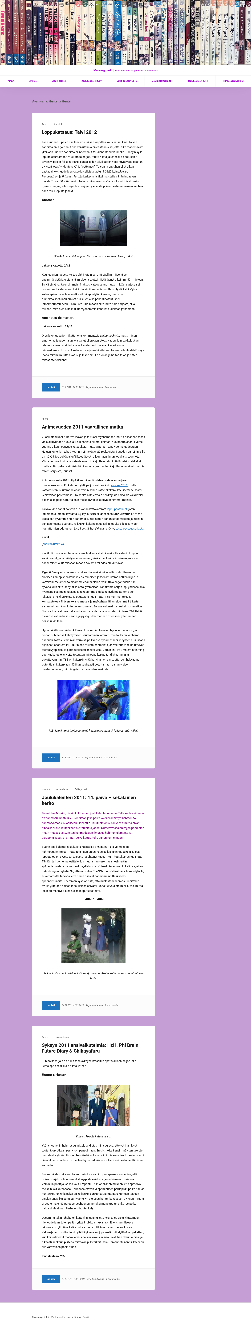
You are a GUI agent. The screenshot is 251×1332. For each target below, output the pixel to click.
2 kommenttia (112, 1005)
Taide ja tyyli (81, 789)
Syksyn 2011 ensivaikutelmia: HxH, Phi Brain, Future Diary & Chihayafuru (91, 1048)
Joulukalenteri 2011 (162, 81)
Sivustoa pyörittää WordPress (46, 1317)
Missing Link (102, 70)
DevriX (86, 1317)
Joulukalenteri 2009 (91, 81)
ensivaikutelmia (53, 544)
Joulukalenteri (62, 789)
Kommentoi (111, 387)
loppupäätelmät (117, 509)
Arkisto (33, 81)
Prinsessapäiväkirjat (233, 81)
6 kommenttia (113, 1279)
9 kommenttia (111, 757)
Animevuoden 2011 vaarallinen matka (82, 427)
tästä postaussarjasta (130, 528)
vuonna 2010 (119, 485)
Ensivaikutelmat (61, 1037)
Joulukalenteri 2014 (198, 81)
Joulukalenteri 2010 (127, 81)
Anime (45, 124)
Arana (100, 387)
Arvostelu (58, 124)
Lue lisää (50, 387)
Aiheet (11, 81)
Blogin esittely (59, 81)
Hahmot (46, 789)
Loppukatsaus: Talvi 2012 (69, 132)
